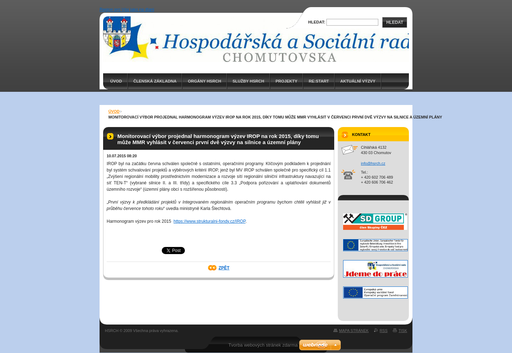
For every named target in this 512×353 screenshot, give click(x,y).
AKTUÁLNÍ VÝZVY (357, 81)
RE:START (319, 81)
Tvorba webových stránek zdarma (263, 345)
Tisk (403, 330)
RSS (384, 330)
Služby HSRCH (248, 81)
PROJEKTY (286, 81)
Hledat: (316, 22)
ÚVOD (116, 81)
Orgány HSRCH (204, 81)
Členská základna (155, 81)
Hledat (394, 22)
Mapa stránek (354, 330)
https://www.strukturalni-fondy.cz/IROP (209, 221)
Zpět (224, 267)
